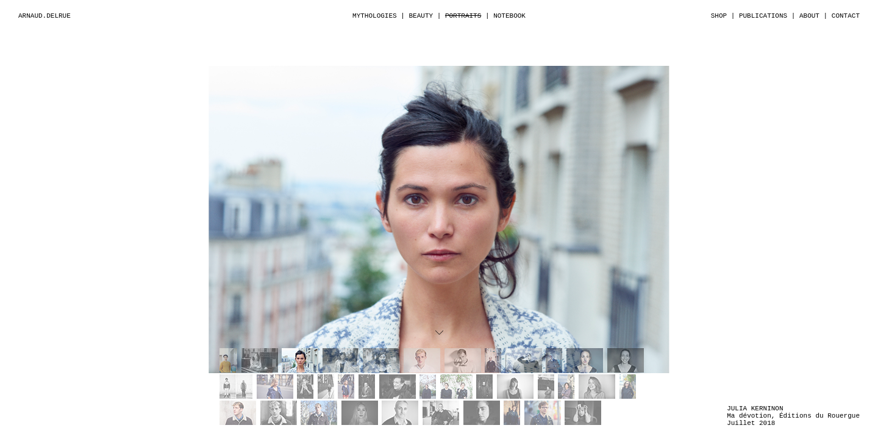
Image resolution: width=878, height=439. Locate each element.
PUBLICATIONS (763, 16)
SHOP (719, 16)
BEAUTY (421, 16)
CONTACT (846, 16)
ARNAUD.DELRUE (44, 16)
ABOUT (809, 16)
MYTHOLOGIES (374, 16)
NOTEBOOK (509, 16)
